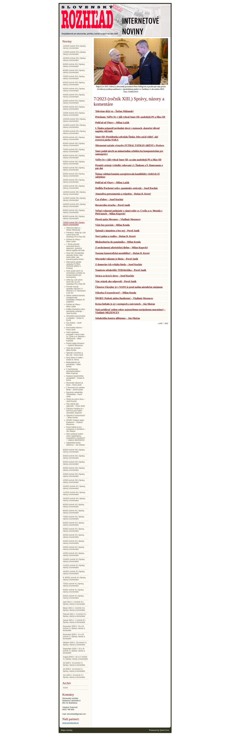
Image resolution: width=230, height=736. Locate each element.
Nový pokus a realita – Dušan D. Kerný (75, 359)
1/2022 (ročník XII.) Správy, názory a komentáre (73, 554)
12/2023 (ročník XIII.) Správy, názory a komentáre (74, 193)
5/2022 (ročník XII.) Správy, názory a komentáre (73, 530)
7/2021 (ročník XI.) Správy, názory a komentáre (73, 585)
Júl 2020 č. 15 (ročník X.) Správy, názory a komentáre (74, 664)
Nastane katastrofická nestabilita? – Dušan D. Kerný (75, 378)
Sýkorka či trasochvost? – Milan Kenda (75, 416)
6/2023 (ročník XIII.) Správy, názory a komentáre (74, 451)
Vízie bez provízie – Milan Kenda (74, 349)
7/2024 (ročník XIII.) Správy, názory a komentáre (74, 150)
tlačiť (166, 323)
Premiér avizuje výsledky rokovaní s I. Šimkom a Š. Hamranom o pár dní (76, 290)
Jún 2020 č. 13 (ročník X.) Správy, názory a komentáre (74, 676)
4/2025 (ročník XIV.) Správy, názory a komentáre (74, 96)
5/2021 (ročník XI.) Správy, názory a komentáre (73, 597)
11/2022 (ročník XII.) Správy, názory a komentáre (74, 493)
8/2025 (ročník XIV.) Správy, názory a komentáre (74, 71)
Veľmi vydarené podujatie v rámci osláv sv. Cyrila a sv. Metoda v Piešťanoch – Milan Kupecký (75, 336)
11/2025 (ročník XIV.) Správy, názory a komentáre (74, 53)
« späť (160, 323)
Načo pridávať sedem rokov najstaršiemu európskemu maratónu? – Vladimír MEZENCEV (75, 437)
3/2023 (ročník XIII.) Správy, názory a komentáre (74, 469)
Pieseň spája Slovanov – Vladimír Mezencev (75, 344)
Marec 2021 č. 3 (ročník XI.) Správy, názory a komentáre (74, 609)
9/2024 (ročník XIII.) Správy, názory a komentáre (74, 138)
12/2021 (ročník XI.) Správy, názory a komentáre (74, 560)
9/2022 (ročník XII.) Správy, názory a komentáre (73, 506)
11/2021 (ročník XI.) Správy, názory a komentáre (74, 566)
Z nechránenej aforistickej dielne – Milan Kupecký (73, 371)
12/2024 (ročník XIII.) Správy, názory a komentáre (74, 120)
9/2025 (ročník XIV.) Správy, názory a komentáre (74, 65)
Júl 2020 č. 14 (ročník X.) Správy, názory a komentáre (74, 670)
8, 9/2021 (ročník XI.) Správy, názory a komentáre (74, 579)
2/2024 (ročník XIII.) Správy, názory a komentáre (74, 181)
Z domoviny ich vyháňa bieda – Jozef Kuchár (75, 389)
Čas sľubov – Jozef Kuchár (73, 324)
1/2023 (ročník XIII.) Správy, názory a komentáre (74, 481)
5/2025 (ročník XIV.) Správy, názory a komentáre (74, 90)
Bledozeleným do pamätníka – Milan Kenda (73, 364)
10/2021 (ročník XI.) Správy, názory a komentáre (74, 572)
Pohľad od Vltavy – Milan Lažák (73, 240)
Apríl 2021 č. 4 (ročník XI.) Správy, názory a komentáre (74, 603)
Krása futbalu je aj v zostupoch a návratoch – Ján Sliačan (76, 429)
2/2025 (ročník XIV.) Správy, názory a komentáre (74, 108)
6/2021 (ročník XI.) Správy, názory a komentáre (73, 591)
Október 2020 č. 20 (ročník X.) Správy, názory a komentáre (75, 644)
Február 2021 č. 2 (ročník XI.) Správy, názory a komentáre (74, 615)
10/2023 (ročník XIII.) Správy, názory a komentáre (74, 205)
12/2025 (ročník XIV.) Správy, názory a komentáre (74, 47)
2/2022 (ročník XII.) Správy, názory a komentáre (73, 548)
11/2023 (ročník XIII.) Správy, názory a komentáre (74, 199)
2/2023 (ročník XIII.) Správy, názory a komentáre (74, 475)
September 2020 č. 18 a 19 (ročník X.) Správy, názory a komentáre (74, 651)
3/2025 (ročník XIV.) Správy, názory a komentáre (74, 102)
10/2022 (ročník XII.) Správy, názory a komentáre (74, 499)
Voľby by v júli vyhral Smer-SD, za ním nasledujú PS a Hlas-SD (75, 282)
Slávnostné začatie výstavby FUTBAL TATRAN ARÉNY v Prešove (73, 265)
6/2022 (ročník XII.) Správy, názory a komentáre (73, 524)
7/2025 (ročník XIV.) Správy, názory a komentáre (74, 77)
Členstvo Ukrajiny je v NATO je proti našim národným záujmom (74, 411)
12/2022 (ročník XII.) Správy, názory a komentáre (74, 487)
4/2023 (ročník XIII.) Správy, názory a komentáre (74, 463)
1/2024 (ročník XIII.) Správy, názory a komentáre (74, 187)
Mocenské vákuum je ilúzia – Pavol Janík (74, 384)
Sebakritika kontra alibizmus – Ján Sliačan (75, 444)
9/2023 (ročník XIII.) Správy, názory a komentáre (74, 211)
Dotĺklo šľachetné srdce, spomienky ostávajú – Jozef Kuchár (75, 311)
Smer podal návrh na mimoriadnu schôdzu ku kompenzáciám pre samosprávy (75, 274)
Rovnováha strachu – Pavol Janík (74, 329)
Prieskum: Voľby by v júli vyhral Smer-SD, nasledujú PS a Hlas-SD (76, 235)
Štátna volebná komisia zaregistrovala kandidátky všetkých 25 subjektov (75, 299)
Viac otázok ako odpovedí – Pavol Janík (75, 405)
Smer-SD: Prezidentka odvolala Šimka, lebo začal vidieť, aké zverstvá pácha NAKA (75, 256)
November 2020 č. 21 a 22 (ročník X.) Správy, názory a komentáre (74, 636)
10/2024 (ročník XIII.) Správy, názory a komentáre (74, 132)
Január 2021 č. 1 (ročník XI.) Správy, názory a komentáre (74, 621)
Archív (65, 688)
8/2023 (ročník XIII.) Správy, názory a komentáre (74, 217)
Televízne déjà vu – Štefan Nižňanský (74, 229)
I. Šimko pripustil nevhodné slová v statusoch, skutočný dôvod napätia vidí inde (75, 247)
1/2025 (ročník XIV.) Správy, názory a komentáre (74, 114)
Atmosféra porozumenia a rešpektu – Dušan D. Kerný (75, 318)
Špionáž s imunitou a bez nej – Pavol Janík (74, 354)
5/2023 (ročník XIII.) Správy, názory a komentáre (74, 457)
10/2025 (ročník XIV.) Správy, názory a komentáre (74, 59)
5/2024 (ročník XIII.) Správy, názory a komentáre (74, 163)
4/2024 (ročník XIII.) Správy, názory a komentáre (74, 169)
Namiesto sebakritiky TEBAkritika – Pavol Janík (74, 394)
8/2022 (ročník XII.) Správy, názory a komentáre (73, 512)
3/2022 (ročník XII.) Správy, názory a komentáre (73, 542)
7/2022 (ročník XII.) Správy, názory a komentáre (73, 518)
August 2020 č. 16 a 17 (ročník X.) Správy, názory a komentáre (75, 658)
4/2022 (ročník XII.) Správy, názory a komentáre (73, 536)
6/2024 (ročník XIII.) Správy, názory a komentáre (74, 157)
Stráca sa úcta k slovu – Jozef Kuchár (75, 400)
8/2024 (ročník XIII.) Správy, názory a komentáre (74, 144)
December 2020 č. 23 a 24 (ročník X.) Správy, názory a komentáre (74, 628)
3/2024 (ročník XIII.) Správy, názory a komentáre (74, 175)
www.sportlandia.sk (70, 723)
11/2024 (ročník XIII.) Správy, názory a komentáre (74, 126)
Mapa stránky (67, 730)
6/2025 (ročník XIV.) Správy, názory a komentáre (74, 83)
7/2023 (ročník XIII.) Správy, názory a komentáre (74, 223)
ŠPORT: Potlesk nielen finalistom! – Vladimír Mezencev (75, 422)
